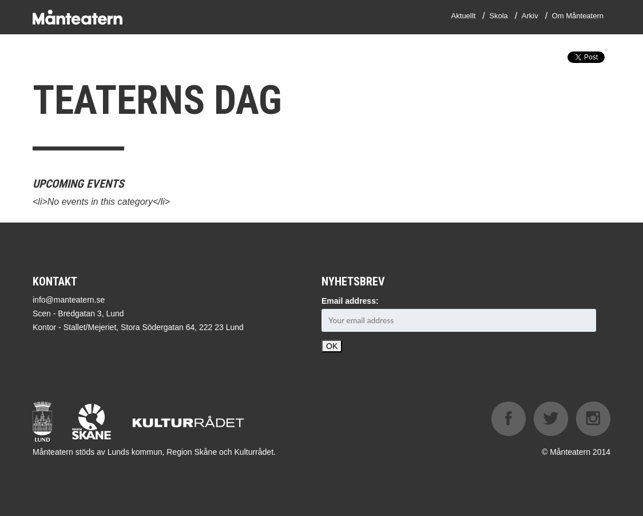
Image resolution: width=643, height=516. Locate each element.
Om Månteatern (578, 15)
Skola (498, 15)
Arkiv (530, 15)
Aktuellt (463, 15)
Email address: (350, 300)
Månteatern (77, 17)
